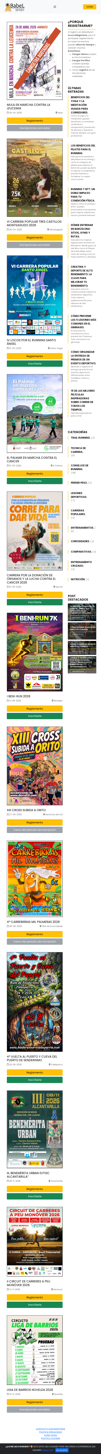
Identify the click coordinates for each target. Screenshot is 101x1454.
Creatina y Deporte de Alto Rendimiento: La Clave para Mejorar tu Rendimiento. (82, 276)
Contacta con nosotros (50, 1428)
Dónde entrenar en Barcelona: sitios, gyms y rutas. (82, 230)
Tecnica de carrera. (78, 450)
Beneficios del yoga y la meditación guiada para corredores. (80, 105)
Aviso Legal (50, 1435)
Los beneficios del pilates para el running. (83, 149)
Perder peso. (79, 483)
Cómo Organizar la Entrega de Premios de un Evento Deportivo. (83, 357)
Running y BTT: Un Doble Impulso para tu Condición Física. (83, 194)
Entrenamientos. (82, 528)
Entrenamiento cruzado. (81, 564)
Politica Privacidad (50, 1432)
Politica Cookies (50, 1438)
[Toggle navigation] (55, 6)
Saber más (48, 1450)
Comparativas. (81, 551)
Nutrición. (78, 579)
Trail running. (80, 438)
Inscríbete (35, 363)
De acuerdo (62, 1450)
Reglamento (34, 121)
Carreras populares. (78, 512)
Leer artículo (78, 618)
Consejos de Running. (79, 467)
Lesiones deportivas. (79, 495)
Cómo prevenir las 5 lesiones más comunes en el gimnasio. (83, 321)
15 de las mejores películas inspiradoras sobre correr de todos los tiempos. (83, 400)
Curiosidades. (80, 541)
